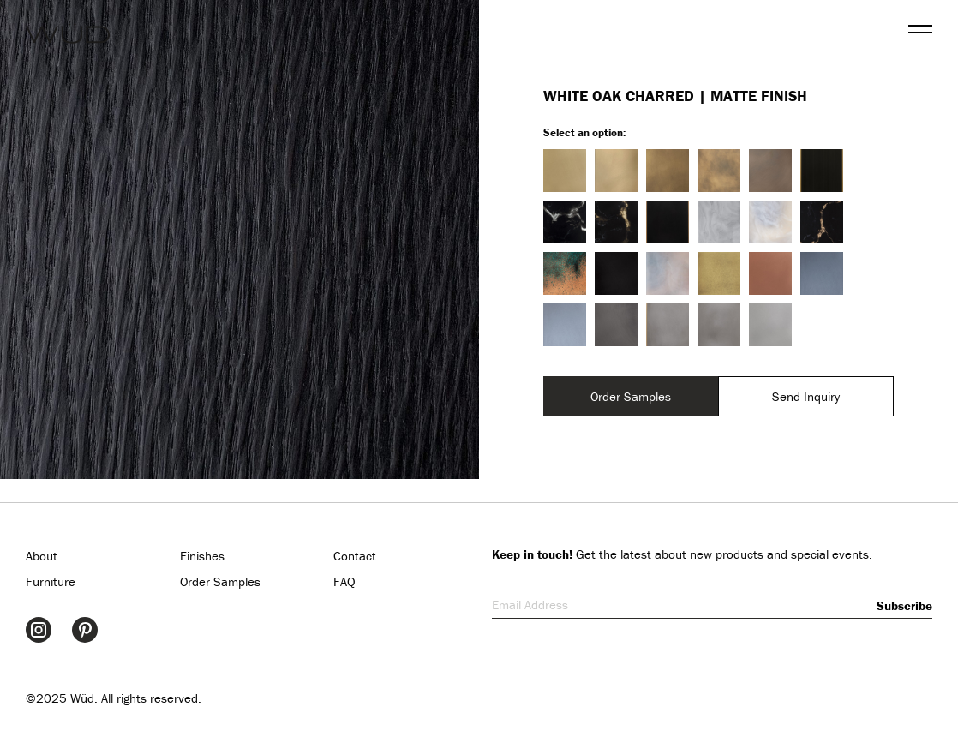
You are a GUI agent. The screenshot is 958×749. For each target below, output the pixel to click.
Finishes (202, 556)
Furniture (50, 581)
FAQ (344, 581)
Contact (354, 556)
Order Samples (630, 396)
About (41, 556)
